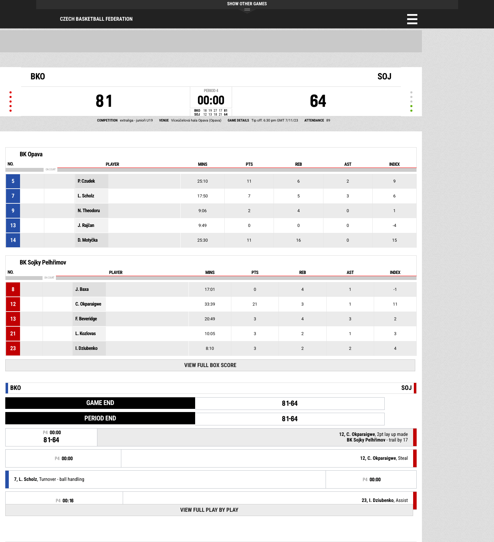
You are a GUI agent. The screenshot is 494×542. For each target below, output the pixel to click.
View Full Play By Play (209, 510)
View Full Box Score (210, 365)
